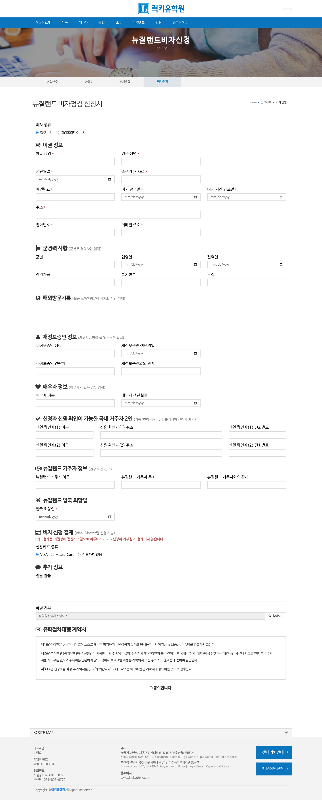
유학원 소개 (43, 23)
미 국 (64, 23)
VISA (42, 555)
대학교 (89, 82)
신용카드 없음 (90, 555)
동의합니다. (161, 688)
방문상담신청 (273, 769)
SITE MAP (43, 733)
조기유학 (124, 82)
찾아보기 (275, 616)
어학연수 (52, 82)
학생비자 (44, 133)
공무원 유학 (180, 23)
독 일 (101, 23)
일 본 (158, 23)
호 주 (119, 23)
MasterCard (62, 555)
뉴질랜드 (138, 23)
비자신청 (162, 82)
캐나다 (83, 23)
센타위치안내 (273, 752)
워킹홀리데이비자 (71, 133)
